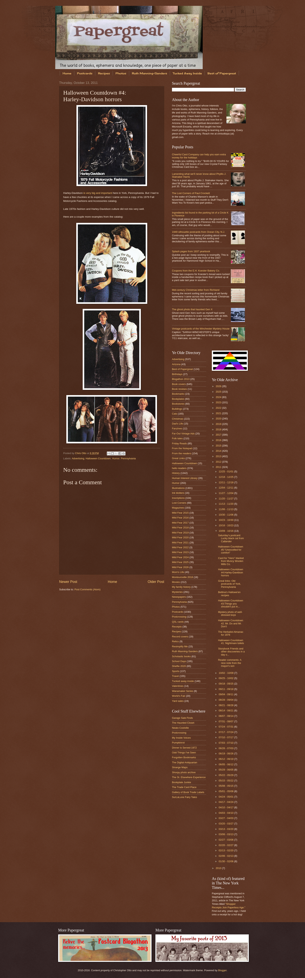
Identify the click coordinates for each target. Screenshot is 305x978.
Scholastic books (181, 656)
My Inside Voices (181, 737)
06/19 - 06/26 (226, 753)
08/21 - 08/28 (226, 705)
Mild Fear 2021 (180, 542)
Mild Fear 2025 (180, 562)
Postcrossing (179, 616)
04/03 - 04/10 (226, 812)
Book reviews (179, 389)
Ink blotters (178, 492)
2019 (219, 424)
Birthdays (177, 374)
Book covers (179, 384)
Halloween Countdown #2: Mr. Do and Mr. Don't (230, 623)
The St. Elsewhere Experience (189, 777)
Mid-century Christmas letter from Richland (195, 289)
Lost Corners (179, 502)
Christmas (177, 418)
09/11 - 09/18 (226, 689)
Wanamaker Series (182, 691)
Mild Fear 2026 (180, 567)
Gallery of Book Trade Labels (188, 792)
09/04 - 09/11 (226, 694)
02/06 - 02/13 (226, 855)
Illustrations (178, 488)
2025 (219, 391)
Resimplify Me (180, 646)
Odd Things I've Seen (184, 752)
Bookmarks (178, 393)
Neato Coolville (180, 727)
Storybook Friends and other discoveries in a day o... (231, 651)
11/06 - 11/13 (226, 509)
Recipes (104, 73)
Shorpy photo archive (184, 772)
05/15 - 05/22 (226, 780)
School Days (179, 661)
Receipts (177, 626)
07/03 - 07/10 (226, 742)
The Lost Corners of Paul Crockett (191, 193)
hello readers (179, 468)
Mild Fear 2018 (180, 527)
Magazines (178, 507)
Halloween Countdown (98, 458)
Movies (176, 582)
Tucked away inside (183, 681)
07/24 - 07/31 (226, 726)
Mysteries (177, 591)
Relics (175, 641)
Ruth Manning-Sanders (149, 73)
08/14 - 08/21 (226, 710)
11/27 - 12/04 (226, 493)
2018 (219, 429)
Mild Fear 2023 (180, 552)
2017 (219, 434)
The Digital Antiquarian (184, 762)
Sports (175, 671)
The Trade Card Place (184, 787)
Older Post (156, 582)
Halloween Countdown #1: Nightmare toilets (231, 642)
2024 (219, 397)
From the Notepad (182, 448)
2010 (219, 868)
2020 (219, 418)
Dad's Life (177, 423)
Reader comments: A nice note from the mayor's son (229, 662)
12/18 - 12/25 (226, 476)
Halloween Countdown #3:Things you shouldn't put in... (230, 603)
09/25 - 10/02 (226, 678)
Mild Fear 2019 (180, 532)
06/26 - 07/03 (226, 748)
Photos (121, 73)
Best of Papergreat (222, 73)
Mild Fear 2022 (180, 547)
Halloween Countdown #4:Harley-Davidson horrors (230, 572)
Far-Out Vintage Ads (183, 433)
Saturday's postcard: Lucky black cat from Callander (231, 538)
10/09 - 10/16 (226, 530)
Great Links (178, 458)
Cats (174, 413)
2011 (219, 467)
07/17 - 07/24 (226, 732)
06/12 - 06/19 (226, 758)
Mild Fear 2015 (180, 512)
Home (67, 73)
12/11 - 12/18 (226, 482)
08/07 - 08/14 (226, 715)
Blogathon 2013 (180, 379)
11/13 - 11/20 (226, 503)
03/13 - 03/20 (226, 829)
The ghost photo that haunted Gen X (192, 309)
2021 (219, 413)
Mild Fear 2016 (180, 517)
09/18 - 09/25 (226, 683)
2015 (219, 445)
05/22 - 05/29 (226, 775)
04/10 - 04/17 (226, 807)
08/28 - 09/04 (226, 699)
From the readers (181, 453)
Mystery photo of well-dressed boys (230, 613)
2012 (219, 461)
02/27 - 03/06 (226, 839)
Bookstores (178, 403)
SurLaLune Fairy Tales (184, 797)
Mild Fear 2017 (180, 522)
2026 (219, 386)
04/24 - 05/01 (226, 796)
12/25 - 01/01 (226, 471)
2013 (219, 456)
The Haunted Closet (183, 722)
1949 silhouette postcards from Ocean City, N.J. (198, 231)
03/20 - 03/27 (226, 823)
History (176, 473)
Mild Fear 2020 (180, 537)
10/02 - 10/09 (226, 672)
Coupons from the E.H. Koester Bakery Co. (196, 270)
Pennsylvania (128, 458)
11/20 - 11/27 (226, 498)
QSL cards (178, 621)
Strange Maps (180, 767)
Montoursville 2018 (182, 577)
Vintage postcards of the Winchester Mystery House (201, 328)
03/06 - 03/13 (226, 834)
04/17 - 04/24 (226, 802)
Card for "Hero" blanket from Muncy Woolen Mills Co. (231, 561)
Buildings (177, 408)
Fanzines (177, 428)
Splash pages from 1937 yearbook (191, 251)
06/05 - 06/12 (226, 764)
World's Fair (178, 695)
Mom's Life (178, 572)
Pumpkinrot (178, 742)
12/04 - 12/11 (226, 487)
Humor (115, 458)
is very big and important (97, 193)
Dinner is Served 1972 (184, 747)
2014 (219, 450)
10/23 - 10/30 (226, 519)
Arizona (176, 364)
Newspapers (179, 596)
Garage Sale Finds (182, 717)
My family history (181, 586)
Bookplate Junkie (181, 782)
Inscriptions (178, 497)
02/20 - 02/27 (226, 845)
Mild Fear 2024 (180, 557)
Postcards (84, 73)
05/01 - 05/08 (226, 791)
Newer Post (68, 582)
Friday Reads (179, 443)
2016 (219, 440)
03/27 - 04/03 (226, 818)
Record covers (180, 636)
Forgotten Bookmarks (184, 757)
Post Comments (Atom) (87, 589)
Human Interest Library (184, 478)
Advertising (78, 458)
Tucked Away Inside (187, 73)
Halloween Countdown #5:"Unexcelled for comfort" (230, 549)
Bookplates (178, 398)
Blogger (222, 970)
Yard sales (178, 700)
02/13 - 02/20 (226, 850)
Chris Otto (81, 453)
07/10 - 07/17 (226, 737)
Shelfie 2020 (179, 666)
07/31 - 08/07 (226, 721)
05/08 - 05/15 (226, 785)
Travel (175, 676)
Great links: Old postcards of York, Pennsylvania (229, 583)
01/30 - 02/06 (226, 861)
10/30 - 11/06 (226, 514)
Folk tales (177, 438)
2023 (219, 402)
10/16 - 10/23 (226, 525)
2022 (219, 407)
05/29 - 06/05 (226, 769)
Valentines (177, 686)
